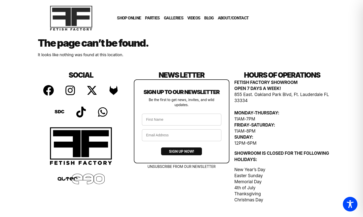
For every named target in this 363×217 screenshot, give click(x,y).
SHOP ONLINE (129, 18)
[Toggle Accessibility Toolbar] (350, 204)
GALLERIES (173, 18)
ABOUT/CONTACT (233, 18)
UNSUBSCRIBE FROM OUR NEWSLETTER (181, 166)
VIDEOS (193, 18)
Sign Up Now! (181, 151)
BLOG (209, 18)
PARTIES (152, 18)
